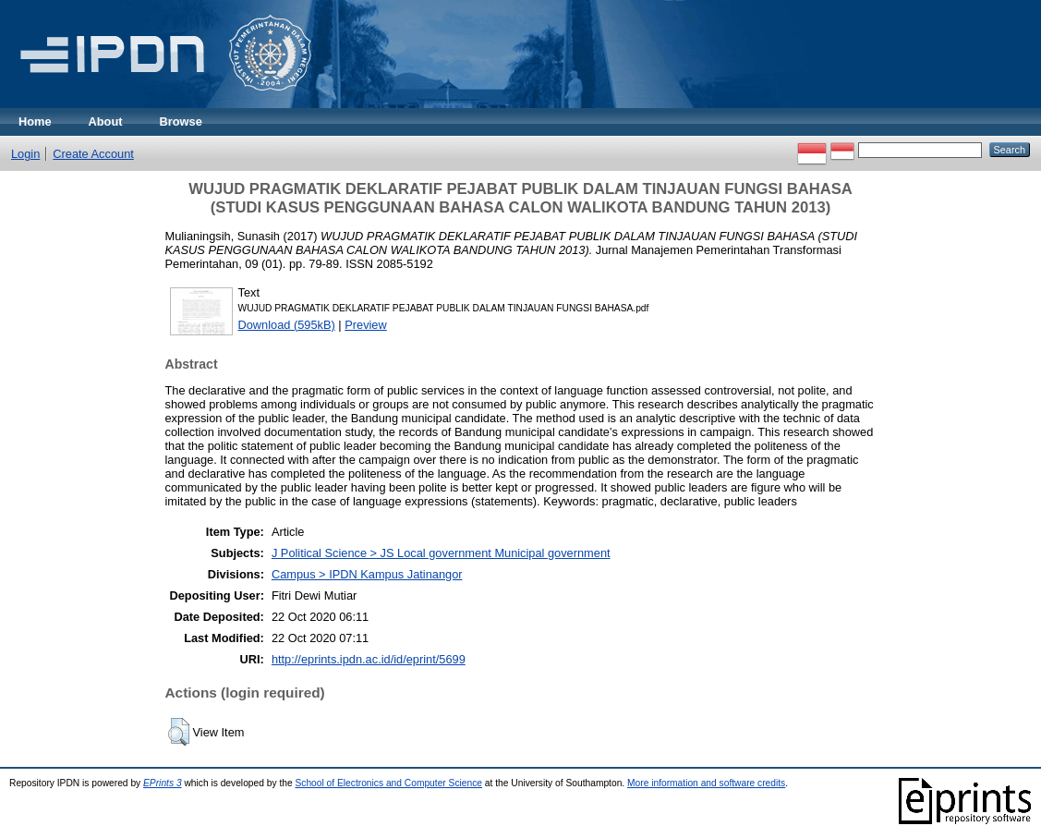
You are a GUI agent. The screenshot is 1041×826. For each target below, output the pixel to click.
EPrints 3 (162, 783)
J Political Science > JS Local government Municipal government (441, 553)
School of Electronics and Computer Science (388, 783)
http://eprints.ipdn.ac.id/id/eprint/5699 (369, 659)
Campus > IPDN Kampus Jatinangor (367, 574)
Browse (181, 121)
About (106, 121)
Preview (366, 325)
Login (25, 154)
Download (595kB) (286, 325)
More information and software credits (706, 783)
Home (35, 121)
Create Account (93, 154)
